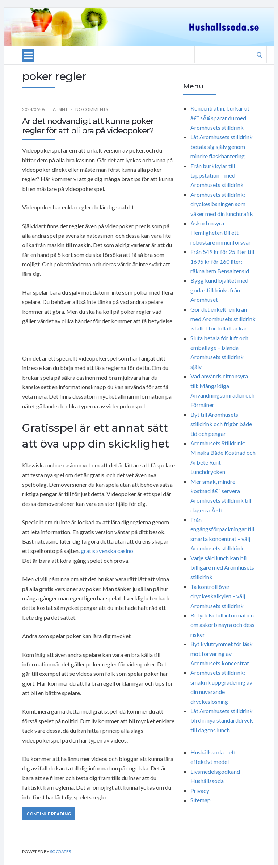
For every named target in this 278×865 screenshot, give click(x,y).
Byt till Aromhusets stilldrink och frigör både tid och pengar (221, 424)
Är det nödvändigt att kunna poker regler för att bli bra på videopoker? (88, 126)
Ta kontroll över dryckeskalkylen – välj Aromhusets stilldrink (217, 596)
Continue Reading (48, 813)
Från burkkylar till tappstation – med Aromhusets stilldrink (217, 175)
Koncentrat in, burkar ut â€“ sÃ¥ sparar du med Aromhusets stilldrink (219, 118)
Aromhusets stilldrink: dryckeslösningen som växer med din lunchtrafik (221, 204)
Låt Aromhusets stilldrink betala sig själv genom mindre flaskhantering (221, 146)
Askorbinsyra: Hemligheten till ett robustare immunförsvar (220, 233)
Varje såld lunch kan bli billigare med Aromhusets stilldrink (222, 567)
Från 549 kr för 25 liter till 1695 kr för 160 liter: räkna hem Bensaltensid (222, 261)
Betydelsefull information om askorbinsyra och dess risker (222, 625)
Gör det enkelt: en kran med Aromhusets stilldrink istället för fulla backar (223, 319)
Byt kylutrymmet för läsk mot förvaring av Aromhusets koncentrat (221, 653)
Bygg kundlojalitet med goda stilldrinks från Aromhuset (219, 290)
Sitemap (200, 800)
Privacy (199, 790)
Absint (60, 109)
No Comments (91, 109)
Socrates (60, 851)
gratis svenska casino (107, 550)
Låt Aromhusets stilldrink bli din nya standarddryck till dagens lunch (221, 720)
